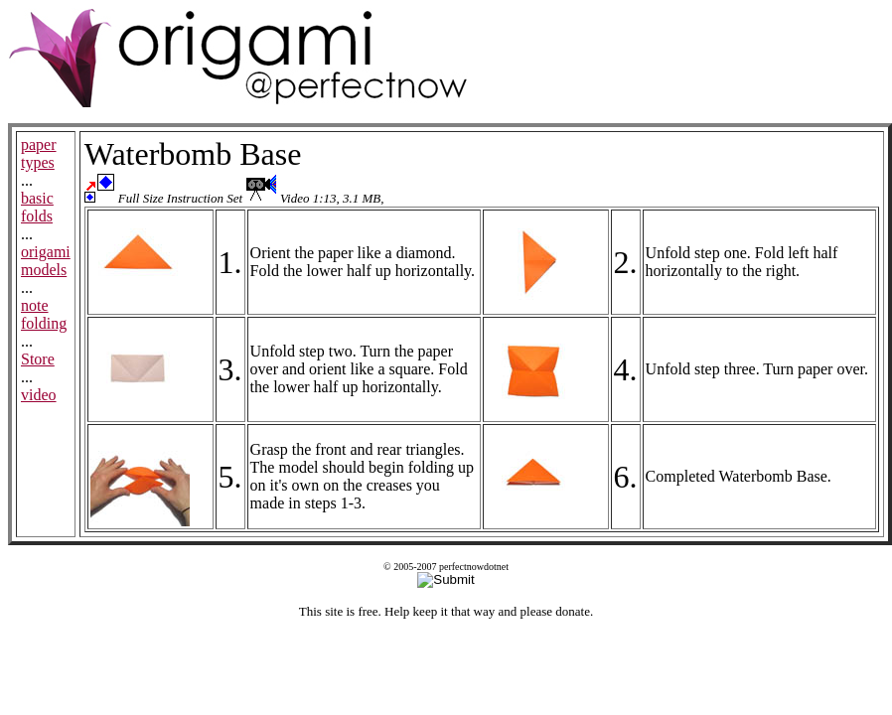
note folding (44, 314)
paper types (39, 153)
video (39, 394)
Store (38, 359)
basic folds (37, 207)
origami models (46, 260)
